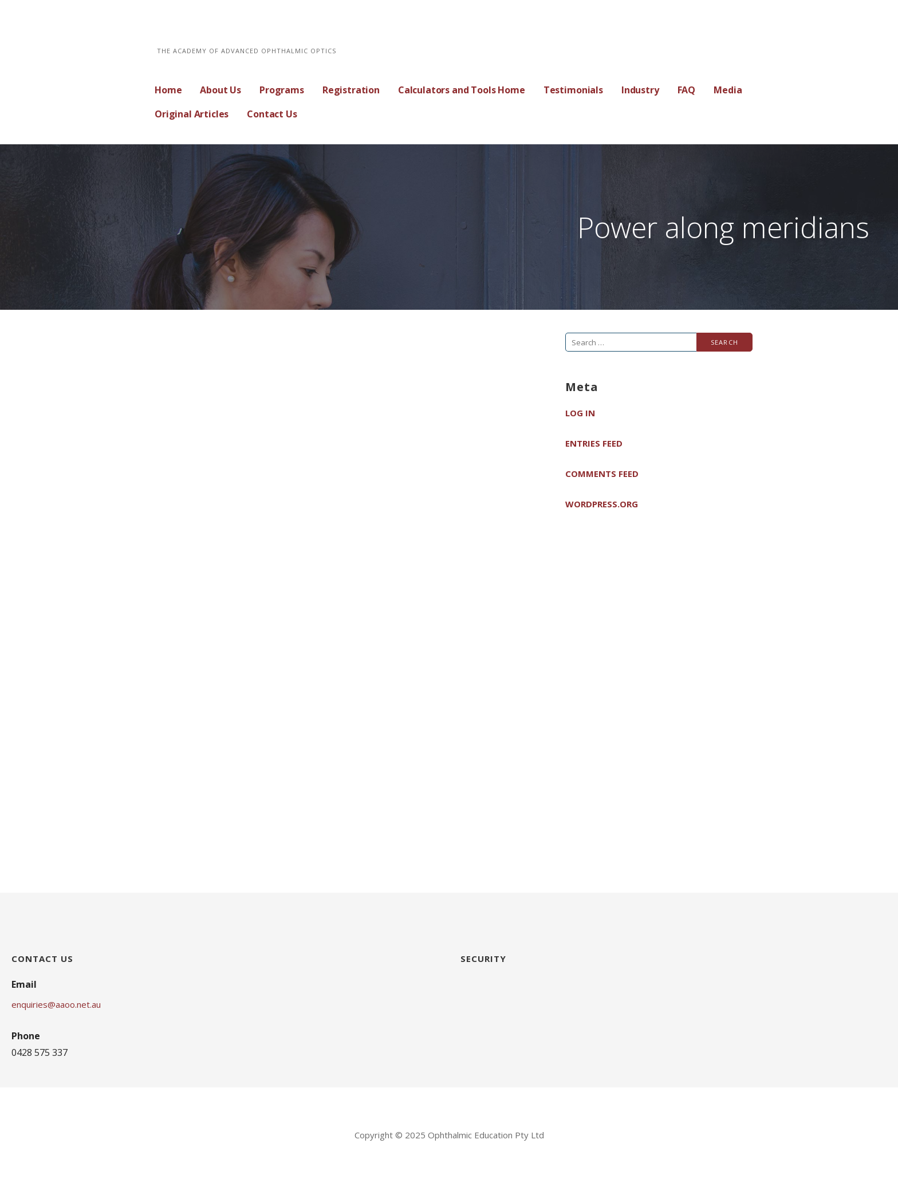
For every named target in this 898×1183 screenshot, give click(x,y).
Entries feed (594, 443)
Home (168, 90)
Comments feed (602, 473)
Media (728, 90)
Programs (281, 90)
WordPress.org (601, 504)
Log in (580, 413)
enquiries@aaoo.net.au (56, 1004)
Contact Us (272, 114)
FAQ (687, 90)
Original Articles (192, 114)
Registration (351, 90)
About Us (220, 90)
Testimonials (573, 90)
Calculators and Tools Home (461, 90)
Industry (640, 90)
